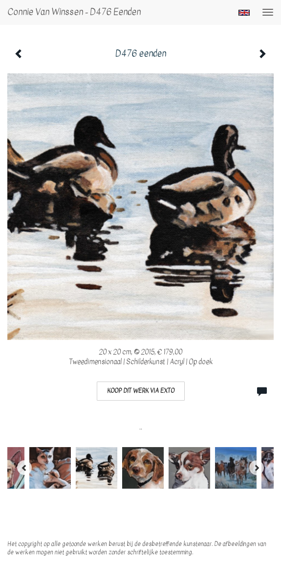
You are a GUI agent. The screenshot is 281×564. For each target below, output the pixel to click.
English (244, 13)
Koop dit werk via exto (140, 390)
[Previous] (24, 467)
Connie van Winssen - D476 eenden (74, 12)
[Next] (256, 467)
